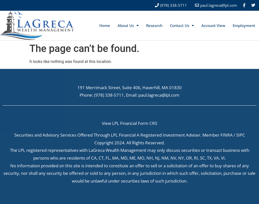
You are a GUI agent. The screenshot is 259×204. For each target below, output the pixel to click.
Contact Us (182, 25)
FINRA (226, 135)
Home (104, 25)
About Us (128, 25)
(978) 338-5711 (109, 95)
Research (154, 25)
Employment (244, 25)
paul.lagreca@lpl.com (218, 5)
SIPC (240, 135)
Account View (213, 25)
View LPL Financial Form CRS (129, 123)
